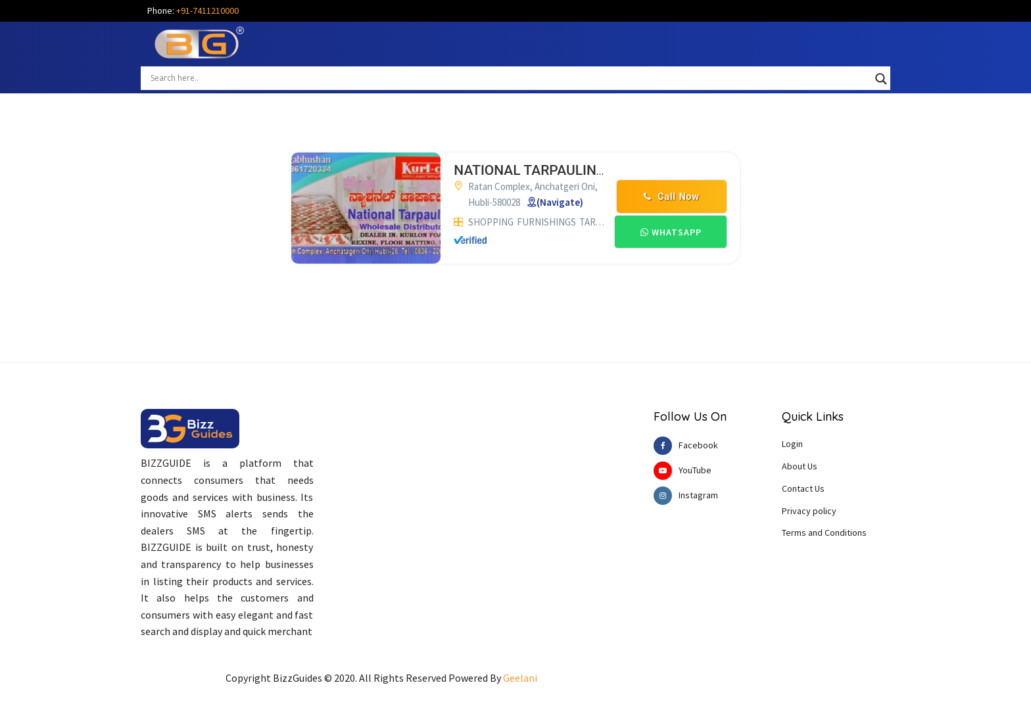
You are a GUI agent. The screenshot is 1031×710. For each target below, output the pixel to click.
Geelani (520, 677)
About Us (799, 466)
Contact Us (803, 488)
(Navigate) (560, 202)
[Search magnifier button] (881, 79)
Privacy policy (809, 511)
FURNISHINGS (546, 222)
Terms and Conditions (824, 532)
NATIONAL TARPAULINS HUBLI (550, 170)
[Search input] (510, 77)
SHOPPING (491, 222)
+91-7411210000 (207, 10)
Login (792, 444)
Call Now (672, 196)
